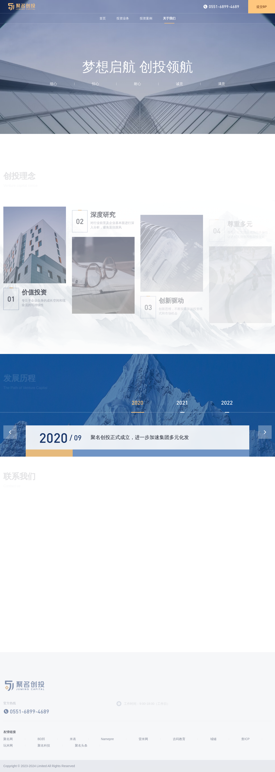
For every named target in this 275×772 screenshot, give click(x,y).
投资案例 (146, 18)
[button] (265, 432)
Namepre (107, 739)
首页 (102, 18)
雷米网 (143, 739)
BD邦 (41, 739)
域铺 (213, 739)
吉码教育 (179, 739)
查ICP (245, 739)
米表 (73, 739)
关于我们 (169, 18)
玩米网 (8, 746)
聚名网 (8, 739)
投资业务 (122, 18)
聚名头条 (81, 746)
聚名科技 (44, 746)
